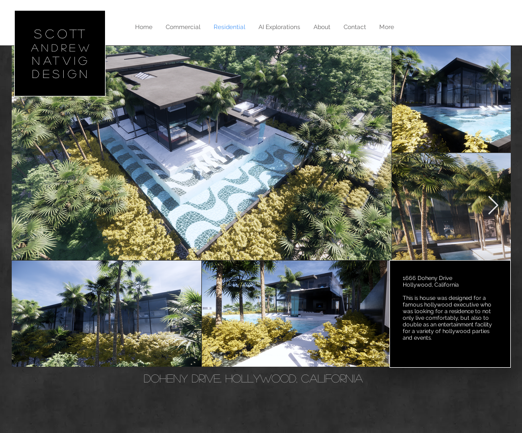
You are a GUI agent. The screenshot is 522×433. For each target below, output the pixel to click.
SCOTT (61, 33)
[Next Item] (493, 206)
